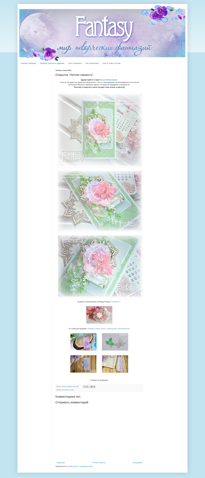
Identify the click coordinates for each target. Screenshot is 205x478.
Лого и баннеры (75, 63)
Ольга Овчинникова (109, 80)
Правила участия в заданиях (52, 63)
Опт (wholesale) (92, 63)
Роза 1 (103, 329)
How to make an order (112, 63)
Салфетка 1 (115, 302)
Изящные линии (93, 329)
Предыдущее (137, 462)
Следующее (60, 462)
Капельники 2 (112, 329)
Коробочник (124, 329)
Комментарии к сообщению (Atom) (80, 466)
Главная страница (28, 63)
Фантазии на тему (68, 390)
